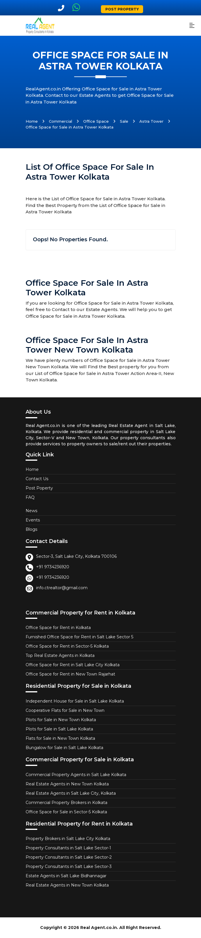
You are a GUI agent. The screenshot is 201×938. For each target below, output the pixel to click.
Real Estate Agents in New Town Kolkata (67, 784)
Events (33, 520)
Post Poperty (39, 488)
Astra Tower (151, 121)
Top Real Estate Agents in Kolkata (60, 655)
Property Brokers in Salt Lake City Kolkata (68, 838)
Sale (124, 121)
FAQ (30, 497)
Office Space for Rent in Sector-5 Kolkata (67, 646)
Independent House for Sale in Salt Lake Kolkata (75, 701)
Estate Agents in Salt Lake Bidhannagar (66, 875)
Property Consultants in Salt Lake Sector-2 (69, 857)
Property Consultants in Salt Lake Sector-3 (69, 866)
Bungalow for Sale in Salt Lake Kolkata (64, 747)
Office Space (96, 121)
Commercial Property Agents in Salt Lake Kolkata (76, 774)
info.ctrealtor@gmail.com (62, 587)
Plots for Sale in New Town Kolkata (61, 719)
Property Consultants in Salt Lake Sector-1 (68, 848)
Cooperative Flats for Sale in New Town (65, 710)
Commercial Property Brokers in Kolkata (66, 802)
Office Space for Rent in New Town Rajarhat (70, 674)
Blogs (31, 529)
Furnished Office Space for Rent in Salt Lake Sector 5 (79, 636)
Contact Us (37, 478)
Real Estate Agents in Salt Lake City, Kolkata (71, 793)
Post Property (122, 9)
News (31, 510)
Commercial (60, 121)
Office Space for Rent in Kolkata (58, 627)
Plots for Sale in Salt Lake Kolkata (59, 729)
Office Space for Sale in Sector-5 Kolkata (66, 811)
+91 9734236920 (52, 566)
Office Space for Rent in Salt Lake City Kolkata (73, 664)
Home (32, 121)
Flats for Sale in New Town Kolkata (60, 738)
